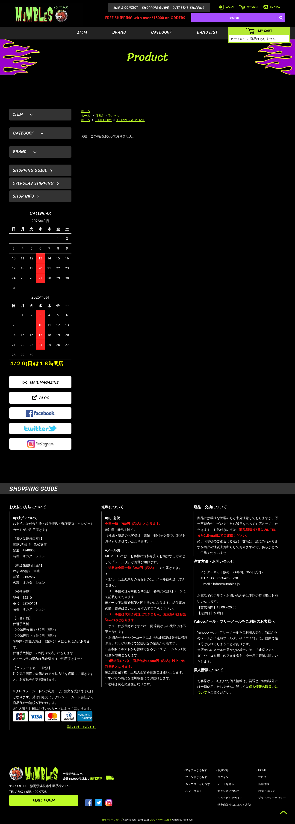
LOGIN (226, 6)
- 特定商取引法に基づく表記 (233, 805)
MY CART (248, 6)
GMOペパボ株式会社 (160, 819)
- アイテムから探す (195, 770)
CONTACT (272, 6)
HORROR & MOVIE (130, 120)
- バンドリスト (193, 791)
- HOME (261, 770)
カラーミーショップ (112, 819)
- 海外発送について (228, 791)
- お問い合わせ (266, 791)
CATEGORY (161, 32)
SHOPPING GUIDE (155, 8)
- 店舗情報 (263, 784)
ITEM (82, 32)
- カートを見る (225, 784)
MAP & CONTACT (126, 8)
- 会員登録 (222, 770)
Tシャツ (114, 115)
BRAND (119, 32)
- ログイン (222, 777)
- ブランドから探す (195, 777)
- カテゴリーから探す (197, 784)
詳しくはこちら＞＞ (81, 727)
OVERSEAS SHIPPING (188, 8)
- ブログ (261, 777)
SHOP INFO (23, 196)
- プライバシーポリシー (271, 798)
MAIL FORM (44, 800)
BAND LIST (207, 32)
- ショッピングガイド (229, 798)
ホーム (85, 111)
